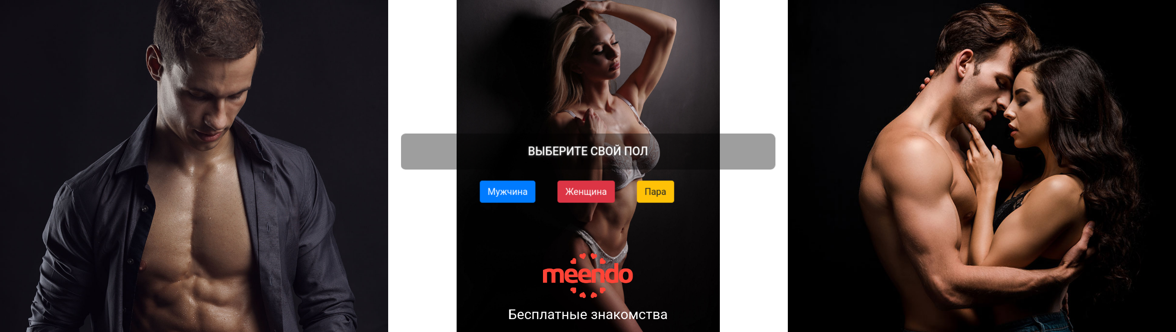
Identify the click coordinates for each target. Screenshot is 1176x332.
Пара (655, 191)
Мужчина (508, 191)
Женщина (586, 191)
